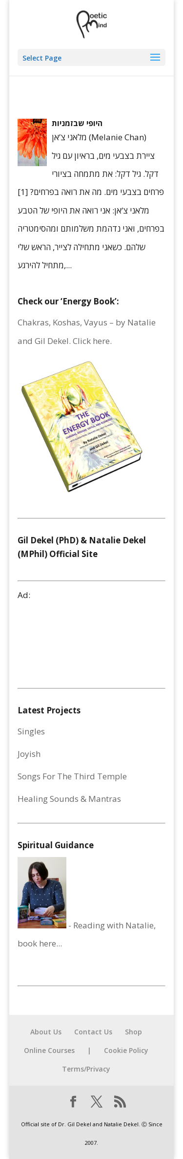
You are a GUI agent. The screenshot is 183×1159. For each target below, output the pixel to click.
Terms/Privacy (86, 1068)
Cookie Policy (126, 1050)
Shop (133, 1031)
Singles (31, 731)
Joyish (29, 753)
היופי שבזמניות (77, 123)
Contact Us (93, 1031)
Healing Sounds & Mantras (69, 798)
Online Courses (49, 1050)
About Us (45, 1031)
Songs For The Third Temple (72, 776)
